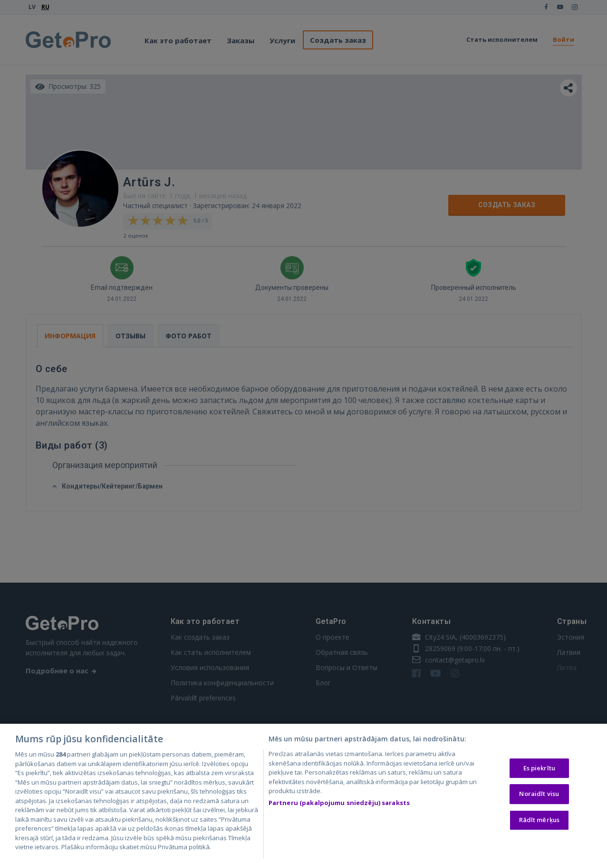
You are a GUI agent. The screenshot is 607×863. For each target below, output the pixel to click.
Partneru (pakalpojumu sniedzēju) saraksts (339, 803)
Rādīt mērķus (539, 820)
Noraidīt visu (539, 794)
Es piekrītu (539, 768)
